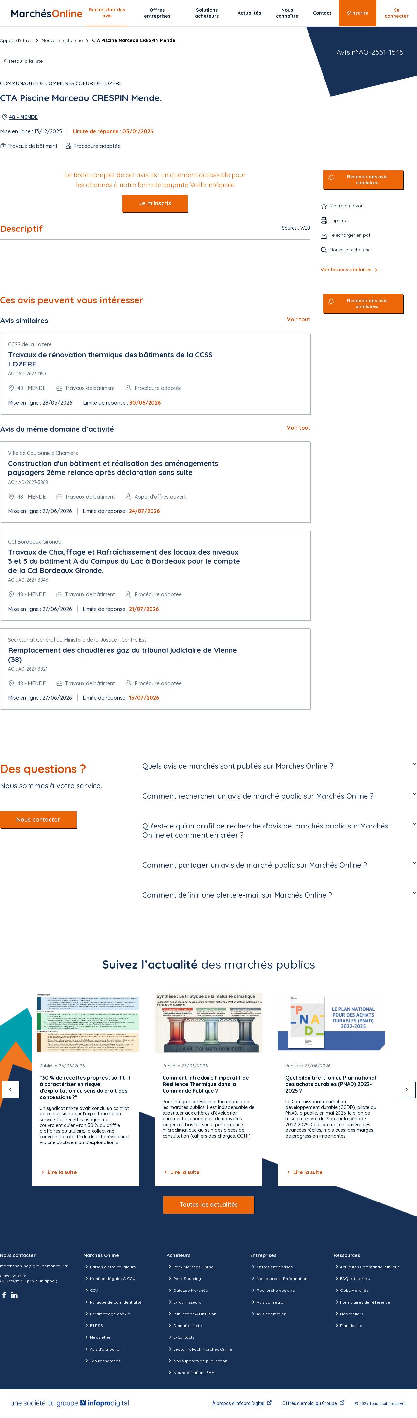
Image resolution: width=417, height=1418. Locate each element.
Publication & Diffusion (191, 1313)
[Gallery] (208, 1089)
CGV (90, 1290)
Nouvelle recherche (62, 40)
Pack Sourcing (184, 1278)
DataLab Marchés (187, 1290)
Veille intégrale (212, 185)
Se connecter (397, 13)
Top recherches (101, 1360)
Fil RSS (93, 1325)
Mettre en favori (347, 206)
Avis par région (268, 1302)
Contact (322, 13)
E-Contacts (180, 1337)
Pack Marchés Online (190, 1266)
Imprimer (339, 220)
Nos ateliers (348, 1313)
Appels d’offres (16, 40)
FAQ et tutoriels (352, 1278)
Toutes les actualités (209, 1204)
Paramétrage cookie (106, 1313)
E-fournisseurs (184, 1302)
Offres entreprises (157, 13)
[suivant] (406, 1089)
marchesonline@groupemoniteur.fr (34, 1265)
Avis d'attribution (102, 1349)
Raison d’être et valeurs (109, 1266)
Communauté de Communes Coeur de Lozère (61, 83)
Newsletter (97, 1337)
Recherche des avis (272, 1290)
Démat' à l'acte (184, 1325)
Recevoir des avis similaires (367, 180)
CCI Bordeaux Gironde (34, 541)
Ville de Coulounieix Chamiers (43, 453)
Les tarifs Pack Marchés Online (199, 1349)
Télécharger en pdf (350, 235)
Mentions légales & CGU (109, 1278)
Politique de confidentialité (112, 1302)
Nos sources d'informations (279, 1278)
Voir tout (298, 319)
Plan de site (348, 1325)
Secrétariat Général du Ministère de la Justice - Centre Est (77, 639)
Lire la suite (58, 1172)
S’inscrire (357, 13)
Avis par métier (268, 1313)
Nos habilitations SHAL (191, 1372)
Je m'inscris (155, 203)
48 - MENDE (23, 117)
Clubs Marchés (351, 1290)
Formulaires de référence (362, 1302)
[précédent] (10, 1089)
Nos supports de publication (197, 1360)
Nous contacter (38, 819)
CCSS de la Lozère (30, 344)
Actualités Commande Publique (367, 1266)
